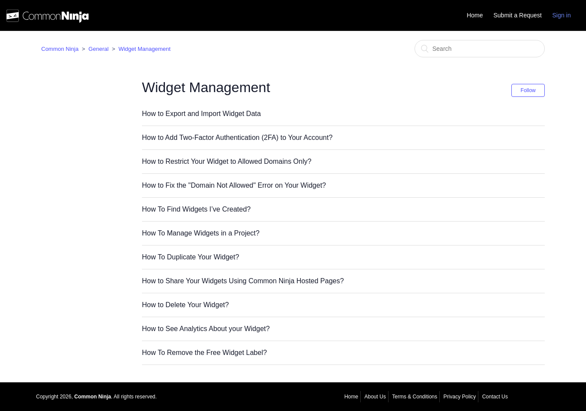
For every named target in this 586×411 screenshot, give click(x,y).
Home (475, 15)
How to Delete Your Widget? (185, 304)
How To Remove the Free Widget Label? (204, 352)
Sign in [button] (561, 15)
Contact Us (495, 397)
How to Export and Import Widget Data (201, 113)
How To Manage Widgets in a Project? (201, 233)
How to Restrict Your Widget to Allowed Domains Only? (226, 161)
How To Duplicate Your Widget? (190, 257)
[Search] (480, 48)
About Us (375, 397)
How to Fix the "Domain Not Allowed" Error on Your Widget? (234, 185)
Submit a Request (518, 15)
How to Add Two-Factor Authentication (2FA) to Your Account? (237, 137)
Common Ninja (60, 49)
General (99, 49)
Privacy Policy (460, 397)
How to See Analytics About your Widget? (206, 328)
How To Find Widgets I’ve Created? (196, 209)
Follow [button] (528, 90)
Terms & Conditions (414, 397)
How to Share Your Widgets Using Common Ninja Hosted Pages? (243, 281)
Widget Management (145, 49)
